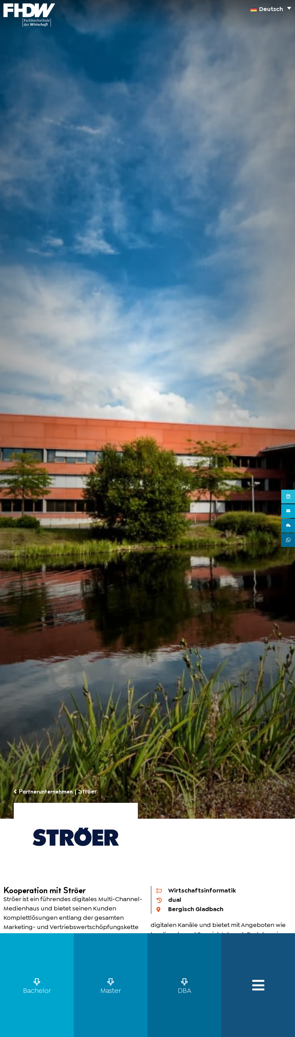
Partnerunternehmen (49, 792)
